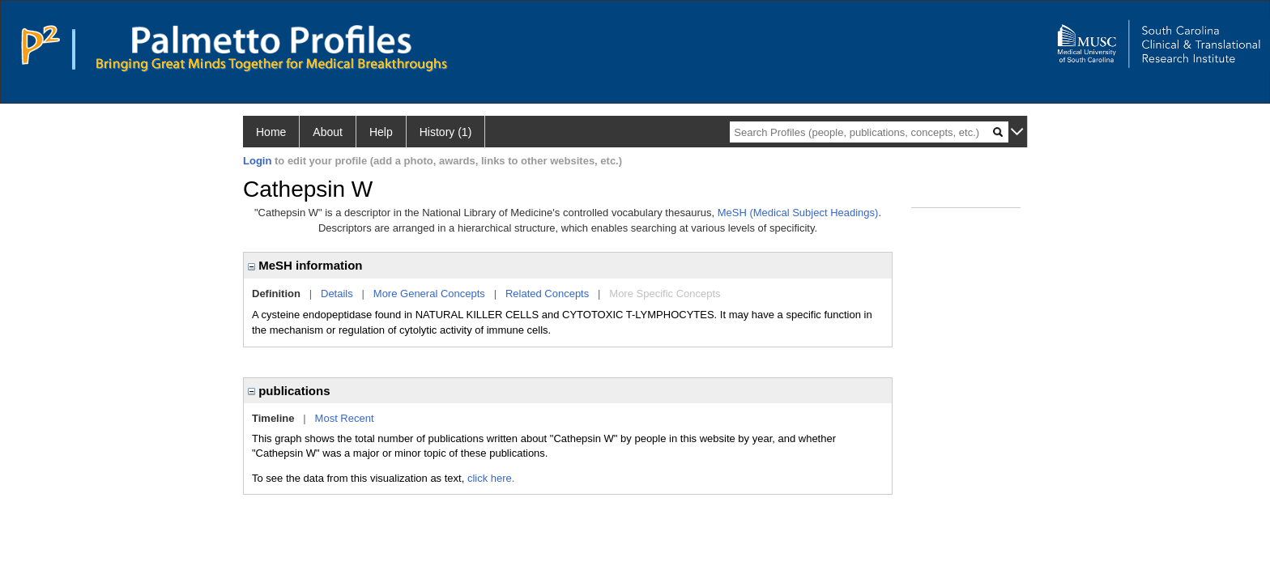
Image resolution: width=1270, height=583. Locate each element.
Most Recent (344, 418)
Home (271, 132)
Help (381, 132)
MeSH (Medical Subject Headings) (798, 212)
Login (257, 161)
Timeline (273, 418)
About (328, 132)
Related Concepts (547, 293)
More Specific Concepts (664, 293)
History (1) (446, 132)
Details (337, 293)
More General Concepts (429, 293)
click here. (491, 478)
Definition (276, 293)
